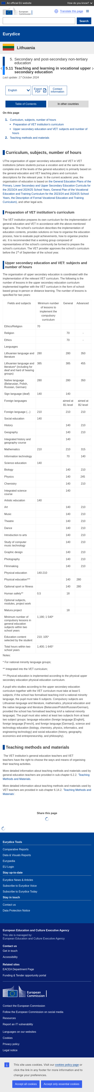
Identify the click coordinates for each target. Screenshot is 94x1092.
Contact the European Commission (24, 1005)
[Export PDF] (40, 90)
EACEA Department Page (18, 969)
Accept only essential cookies (61, 1084)
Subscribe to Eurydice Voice (20, 885)
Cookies (8, 1037)
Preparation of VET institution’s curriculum (38, 124)
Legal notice (10, 1050)
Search (84, 21)
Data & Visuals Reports (17, 855)
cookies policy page (67, 1064)
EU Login (8, 866)
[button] (87, 11)
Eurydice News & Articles (18, 879)
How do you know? (79, 3)
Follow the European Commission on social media (33, 1012)
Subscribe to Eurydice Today (20, 891)
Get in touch (10, 950)
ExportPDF (38, 90)
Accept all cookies (26, 1084)
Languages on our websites (19, 1031)
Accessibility (10, 957)
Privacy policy (11, 1044)
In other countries (68, 104)
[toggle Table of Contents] (25, 104)
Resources (9, 1018)
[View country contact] (58, 90)
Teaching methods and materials (29, 137)
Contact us (9, 904)
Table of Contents (26, 104)
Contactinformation (57, 90)
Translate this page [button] (71, 11)
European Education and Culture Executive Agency (36, 930)
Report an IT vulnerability (18, 1024)
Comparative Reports (15, 849)
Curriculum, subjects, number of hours (33, 119)
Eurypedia (9, 861)
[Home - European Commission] (27, 11)
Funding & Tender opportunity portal (24, 975)
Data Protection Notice (16, 910)
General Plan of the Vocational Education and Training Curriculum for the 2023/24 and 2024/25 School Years (46, 193)
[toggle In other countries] (68, 104)
